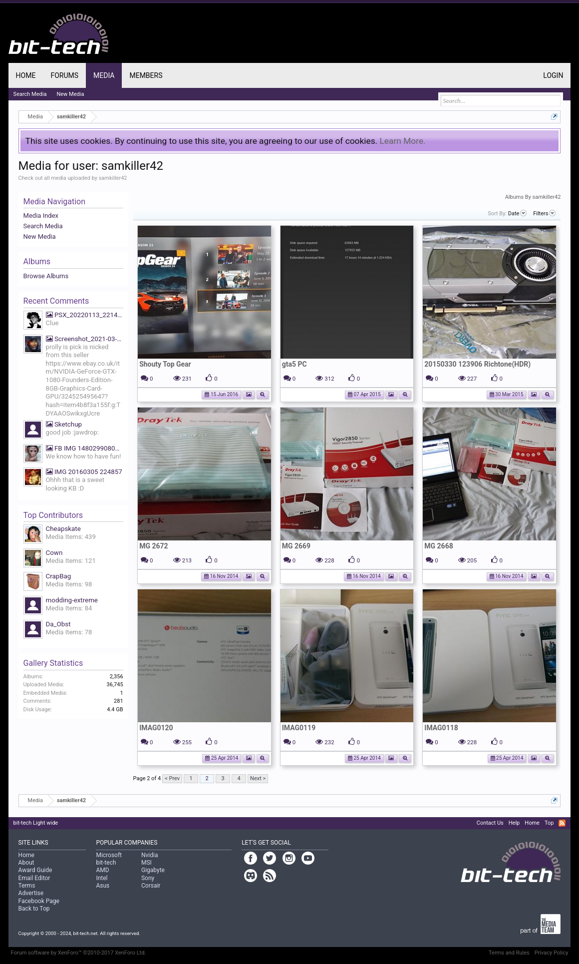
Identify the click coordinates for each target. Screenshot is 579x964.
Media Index (40, 215)
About (26, 862)
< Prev (172, 778)
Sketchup (64, 424)
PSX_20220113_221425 (84, 315)
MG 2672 (153, 546)
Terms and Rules (509, 953)
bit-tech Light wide (35, 823)
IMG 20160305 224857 (84, 472)
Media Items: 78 (69, 632)
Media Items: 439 (71, 536)
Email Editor (34, 878)
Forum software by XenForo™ (78, 953)
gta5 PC (294, 364)
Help (514, 823)
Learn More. (402, 141)
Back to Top (34, 908)
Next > (258, 778)
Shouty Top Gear (165, 364)
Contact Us (490, 823)
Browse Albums (46, 276)
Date (517, 213)
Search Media (43, 226)
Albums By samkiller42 (533, 197)
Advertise (30, 893)
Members (145, 75)
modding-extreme (72, 600)
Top (549, 823)
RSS (562, 823)
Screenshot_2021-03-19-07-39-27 (84, 339)
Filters (544, 213)
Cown (54, 552)
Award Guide (35, 870)
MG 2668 (438, 546)
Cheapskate (63, 528)
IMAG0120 (156, 728)
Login (553, 75)
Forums (64, 75)
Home (26, 75)
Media (103, 75)
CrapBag (58, 576)
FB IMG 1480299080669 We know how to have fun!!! (84, 448)
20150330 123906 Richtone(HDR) (477, 364)
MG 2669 (296, 546)
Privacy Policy (552, 953)
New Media (39, 236)
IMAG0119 (298, 728)
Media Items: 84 (69, 608)
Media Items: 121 (71, 560)
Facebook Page (38, 901)
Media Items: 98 (69, 584)
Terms (26, 885)
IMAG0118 (441, 728)
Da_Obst (58, 624)
